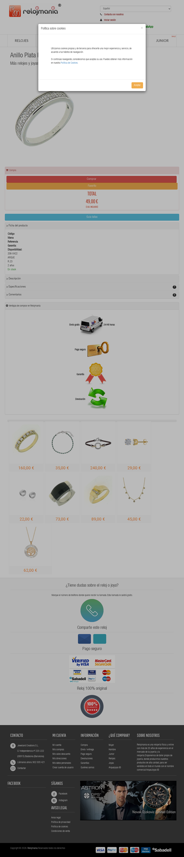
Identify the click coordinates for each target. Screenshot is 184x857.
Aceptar (137, 85)
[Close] (142, 28)
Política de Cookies (69, 63)
